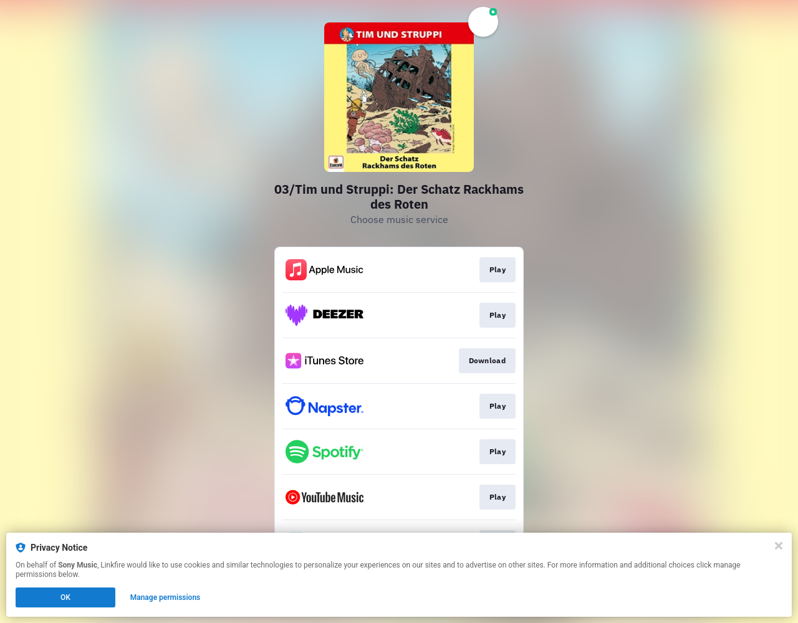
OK (65, 597)
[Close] (779, 546)
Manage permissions (165, 597)
